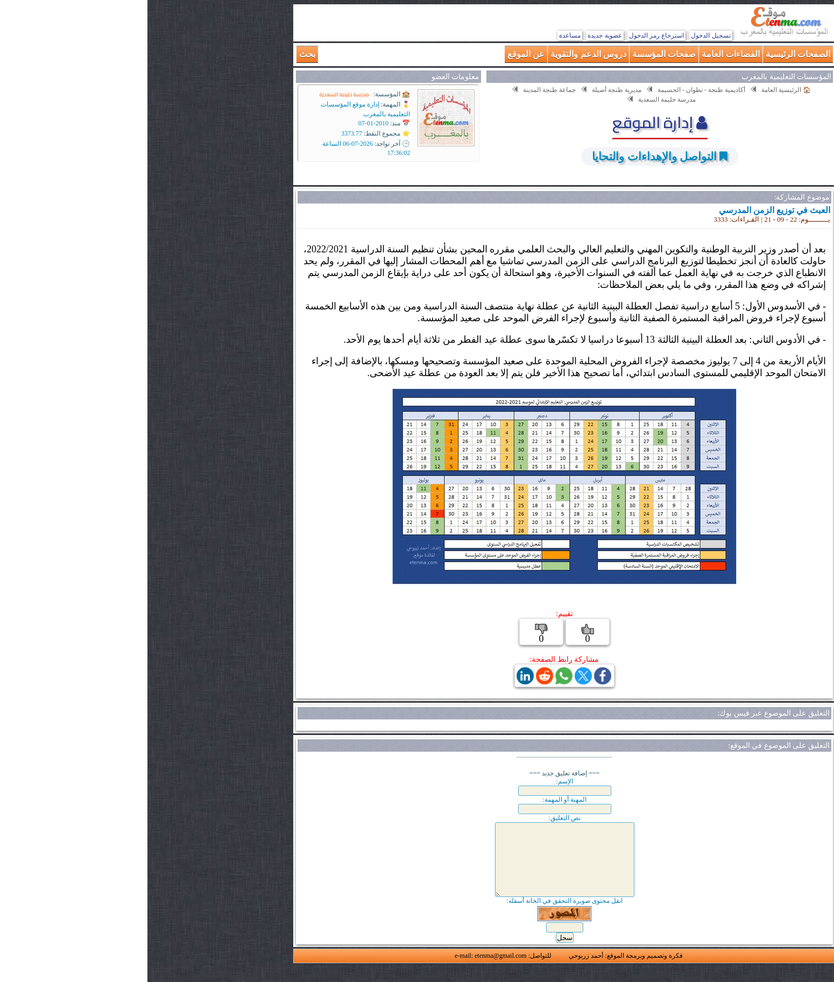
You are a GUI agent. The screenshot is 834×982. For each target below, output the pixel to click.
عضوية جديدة (457, 35)
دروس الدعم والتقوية (441, 54)
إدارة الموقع (512, 122)
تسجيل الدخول (563, 35)
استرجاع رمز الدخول (509, 35)
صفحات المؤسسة (516, 54)
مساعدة (422, 35)
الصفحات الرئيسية (650, 54)
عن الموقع (378, 54)
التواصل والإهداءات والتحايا (506, 156)
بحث (160, 54)
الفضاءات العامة (583, 54)
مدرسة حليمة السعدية (197, 94)
